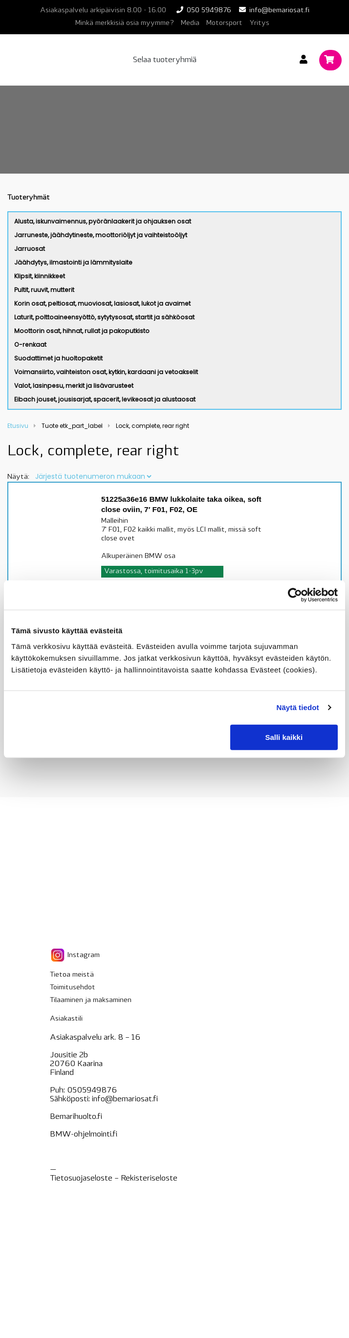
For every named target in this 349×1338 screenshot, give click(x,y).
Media (190, 23)
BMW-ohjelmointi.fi (83, 1134)
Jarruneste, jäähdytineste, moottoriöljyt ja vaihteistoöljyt (100, 235)
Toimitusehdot (72, 987)
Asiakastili (66, 1019)
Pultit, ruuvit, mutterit (44, 290)
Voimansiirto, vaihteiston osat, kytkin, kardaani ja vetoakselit (106, 372)
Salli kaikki (284, 737)
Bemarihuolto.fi (76, 1117)
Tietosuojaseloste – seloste (113, 1178)
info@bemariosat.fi (279, 10)
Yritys (259, 23)
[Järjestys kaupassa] (93, 476)
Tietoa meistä (72, 975)
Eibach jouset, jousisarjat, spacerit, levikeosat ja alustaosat (105, 399)
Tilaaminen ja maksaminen (90, 1000)
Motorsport (224, 23)
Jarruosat (29, 249)
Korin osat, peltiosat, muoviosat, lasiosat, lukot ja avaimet (102, 303)
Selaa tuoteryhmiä (164, 60)
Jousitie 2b (69, 1055)
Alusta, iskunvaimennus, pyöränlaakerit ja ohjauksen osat (102, 221)
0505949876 (92, 1090)
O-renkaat (30, 344)
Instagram (75, 955)
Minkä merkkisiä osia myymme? (124, 23)
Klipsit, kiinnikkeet (39, 276)
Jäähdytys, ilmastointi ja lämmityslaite (73, 262)
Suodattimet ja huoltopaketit (58, 358)
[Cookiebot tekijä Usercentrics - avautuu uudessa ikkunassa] (295, 595)
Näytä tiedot (298, 707)
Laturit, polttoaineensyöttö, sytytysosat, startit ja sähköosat (104, 317)
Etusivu (17, 426)
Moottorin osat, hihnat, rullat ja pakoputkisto (82, 331)
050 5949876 (209, 10)
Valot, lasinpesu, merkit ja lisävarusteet (73, 385)
